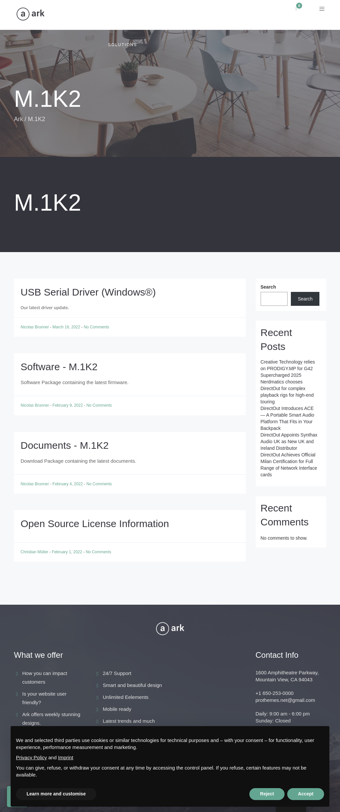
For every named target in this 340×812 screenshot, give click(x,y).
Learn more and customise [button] (56, 793)
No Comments (96, 327)
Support (264, 15)
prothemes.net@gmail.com (285, 700)
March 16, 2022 (66, 327)
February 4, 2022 (68, 484)
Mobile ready (117, 709)
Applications (68, 15)
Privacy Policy (31, 757)
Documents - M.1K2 (65, 445)
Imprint (65, 757)
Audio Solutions (119, 30)
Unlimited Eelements (126, 697)
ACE (158, 15)
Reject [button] (267, 793)
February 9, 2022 (68, 405)
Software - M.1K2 (59, 366)
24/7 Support (117, 673)
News (187, 15)
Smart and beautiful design (132, 685)
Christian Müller (35, 552)
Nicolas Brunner (35, 327)
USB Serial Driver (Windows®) (88, 292)
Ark (18, 119)
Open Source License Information (95, 523)
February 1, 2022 (67, 552)
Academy (223, 15)
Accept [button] (305, 793)
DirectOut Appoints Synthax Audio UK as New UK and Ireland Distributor (289, 441)
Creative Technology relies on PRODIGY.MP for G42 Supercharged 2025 (288, 368)
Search (268, 287)
